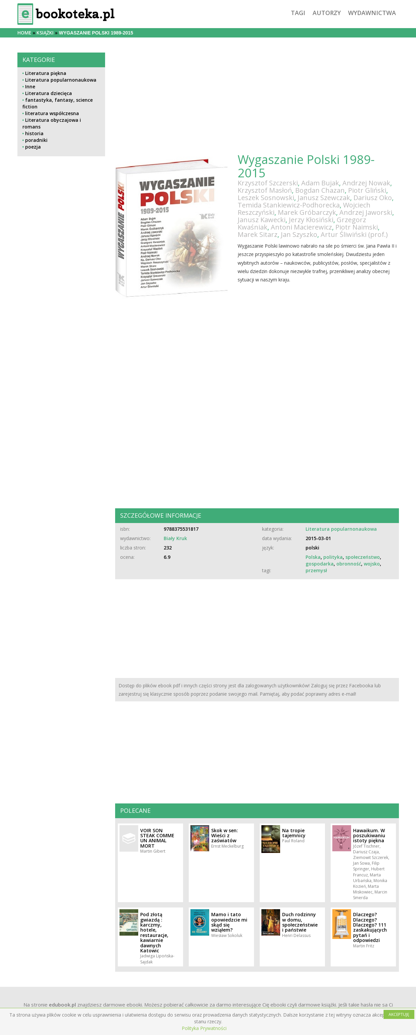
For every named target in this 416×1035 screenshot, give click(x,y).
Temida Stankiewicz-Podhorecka (289, 204)
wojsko (372, 563)
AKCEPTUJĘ (399, 1014)
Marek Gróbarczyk (307, 212)
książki (45, 32)
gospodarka (320, 563)
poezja (33, 147)
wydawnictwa (372, 13)
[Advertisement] (61, 307)
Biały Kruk (175, 538)
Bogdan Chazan (320, 190)
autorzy (327, 13)
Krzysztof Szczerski (268, 182)
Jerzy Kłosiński (311, 219)
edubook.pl (62, 1004)
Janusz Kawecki (261, 219)
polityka (333, 557)
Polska (313, 557)
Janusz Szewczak (324, 197)
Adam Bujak (320, 182)
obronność (348, 563)
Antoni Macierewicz (301, 227)
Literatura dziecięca (48, 93)
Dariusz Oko (372, 197)
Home (24, 32)
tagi (298, 13)
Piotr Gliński (367, 190)
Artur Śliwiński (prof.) (354, 234)
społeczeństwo (362, 557)
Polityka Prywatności (204, 1028)
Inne (30, 86)
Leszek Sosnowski (266, 197)
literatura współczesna (52, 113)
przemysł (316, 570)
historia (34, 133)
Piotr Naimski (356, 227)
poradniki (36, 140)
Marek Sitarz (257, 234)
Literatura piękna (45, 73)
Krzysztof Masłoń (265, 190)
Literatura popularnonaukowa (60, 80)
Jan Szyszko (299, 234)
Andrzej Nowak (366, 182)
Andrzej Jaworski (365, 212)
